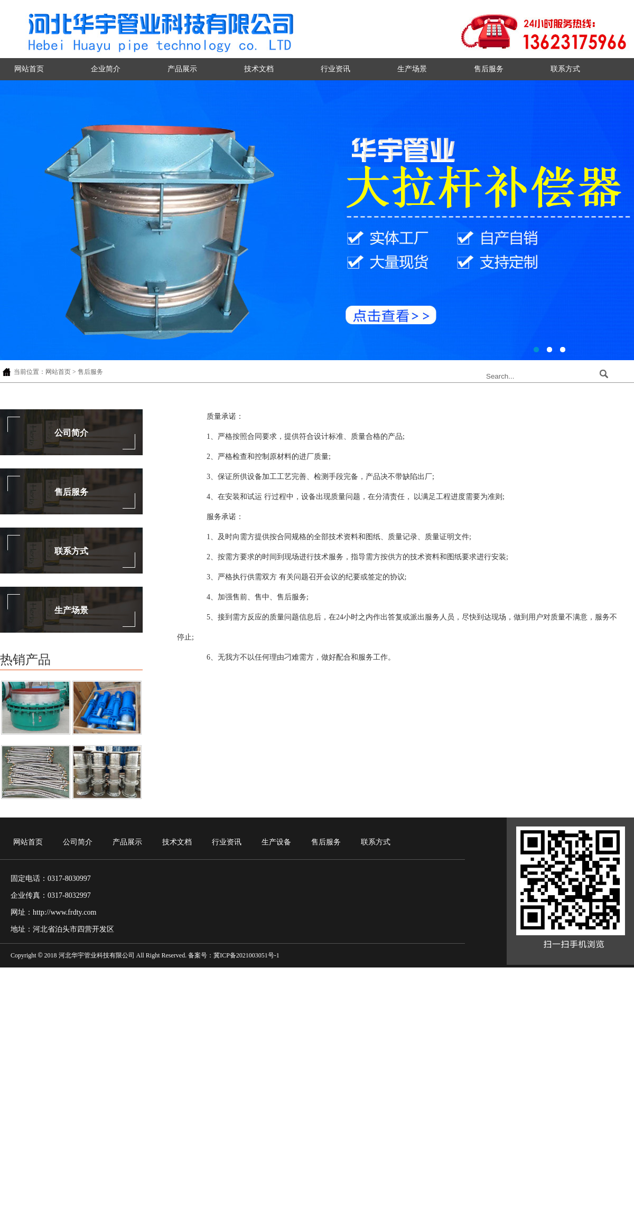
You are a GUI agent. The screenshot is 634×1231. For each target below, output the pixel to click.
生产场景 (412, 69)
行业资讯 (335, 69)
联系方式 (565, 69)
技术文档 (259, 69)
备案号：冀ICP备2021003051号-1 (233, 955)
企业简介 (105, 69)
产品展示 (182, 69)
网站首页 (29, 69)
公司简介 (71, 432)
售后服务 (489, 69)
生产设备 (276, 842)
